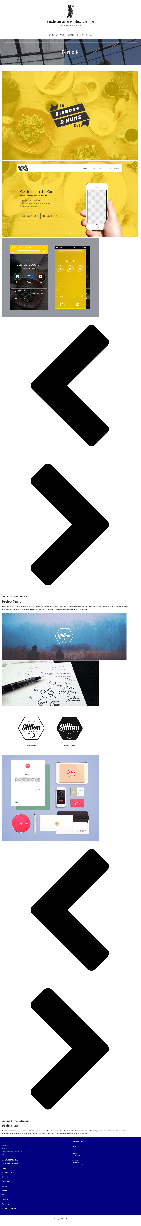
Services (70, 35)
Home (51, 35)
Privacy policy (6, 1155)
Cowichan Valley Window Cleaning (70, 21)
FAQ (78, 35)
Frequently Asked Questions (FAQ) (12, 1151)
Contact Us (87, 35)
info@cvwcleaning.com (79, 1149)
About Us (60, 35)
